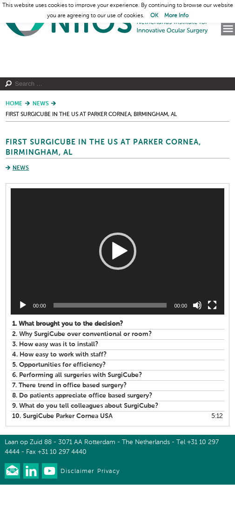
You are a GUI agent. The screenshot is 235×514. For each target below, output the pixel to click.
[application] (117, 281)
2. (82, 363)
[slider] (110, 334)
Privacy (108, 501)
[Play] (22, 334)
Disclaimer (77, 501)
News (21, 198)
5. (59, 394)
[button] (117, 281)
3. (55, 373)
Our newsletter (12, 500)
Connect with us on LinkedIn (31, 500)
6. (77, 404)
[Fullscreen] (212, 334)
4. (59, 384)
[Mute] (197, 334)
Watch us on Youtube (49, 500)
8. (82, 425)
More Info (176, 16)
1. (67, 353)
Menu (228, 29)
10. (62, 445)
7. (69, 414)
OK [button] (154, 16)
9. (85, 435)
